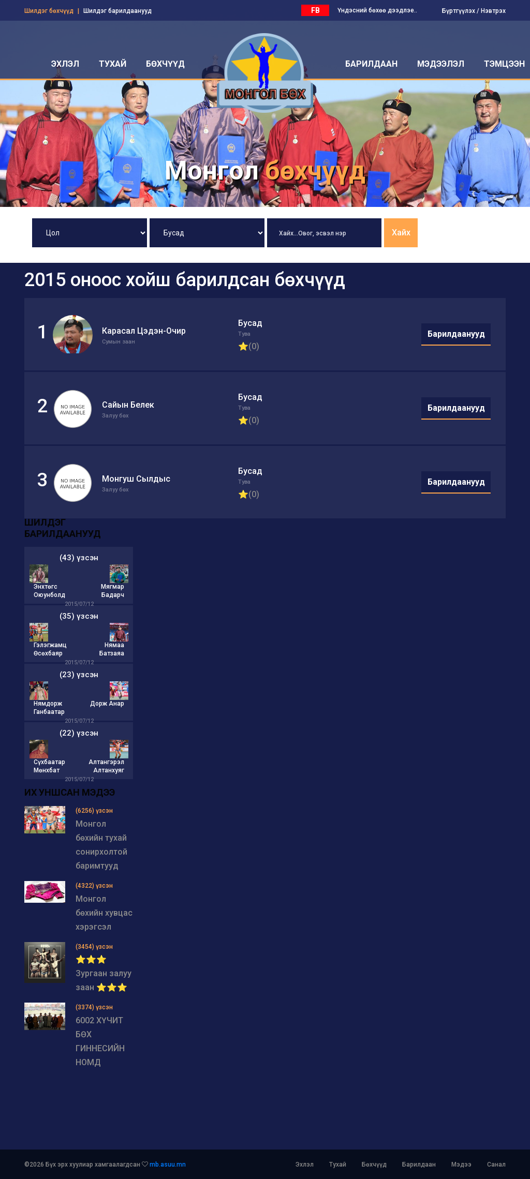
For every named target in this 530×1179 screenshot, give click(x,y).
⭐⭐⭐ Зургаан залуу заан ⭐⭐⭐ (103, 973)
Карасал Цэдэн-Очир (144, 331)
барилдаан (371, 64)
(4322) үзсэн (94, 885)
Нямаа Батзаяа (111, 649)
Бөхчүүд (374, 1164)
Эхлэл (305, 1164)
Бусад (250, 323)
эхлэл (65, 64)
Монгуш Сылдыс (136, 479)
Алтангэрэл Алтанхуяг (106, 766)
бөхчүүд (165, 64)
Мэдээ (461, 1164)
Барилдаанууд (456, 334)
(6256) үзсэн (94, 810)
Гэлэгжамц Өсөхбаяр (50, 649)
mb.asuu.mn (168, 1164)
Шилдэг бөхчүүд (48, 10)
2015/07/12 (79, 604)
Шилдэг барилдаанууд (117, 10)
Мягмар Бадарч (112, 591)
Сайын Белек (128, 405)
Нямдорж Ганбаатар (49, 708)
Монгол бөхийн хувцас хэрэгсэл (104, 913)
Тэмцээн (504, 64)
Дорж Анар (107, 703)
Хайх (401, 232)
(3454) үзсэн (94, 946)
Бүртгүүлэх (458, 10)
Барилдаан (419, 1164)
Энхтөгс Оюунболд (49, 591)
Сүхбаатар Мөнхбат (49, 766)
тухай (112, 64)
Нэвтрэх (493, 10)
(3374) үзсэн (94, 1007)
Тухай (337, 1164)
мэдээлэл (440, 64)
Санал (496, 1164)
